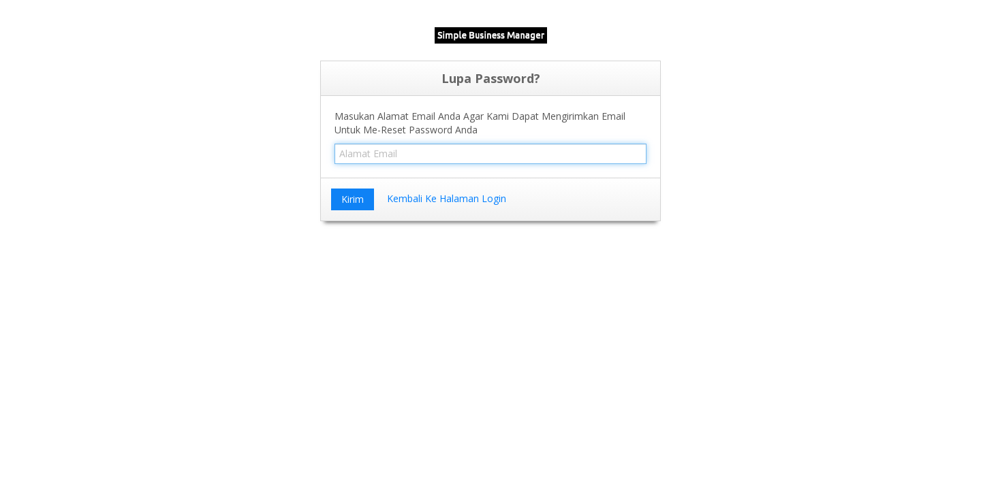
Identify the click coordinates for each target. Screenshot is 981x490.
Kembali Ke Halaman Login (446, 198)
